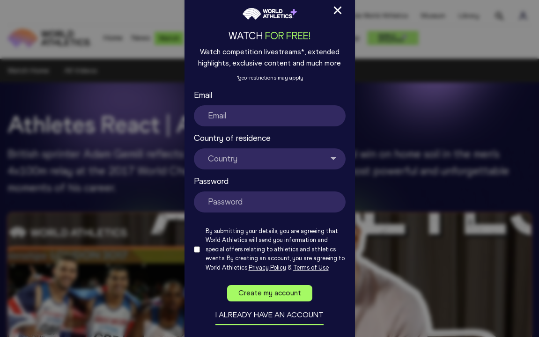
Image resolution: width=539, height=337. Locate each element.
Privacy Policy (267, 267)
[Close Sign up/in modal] (338, 10)
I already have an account (269, 314)
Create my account (269, 292)
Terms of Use (311, 267)
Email (203, 95)
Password (211, 181)
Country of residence (232, 138)
